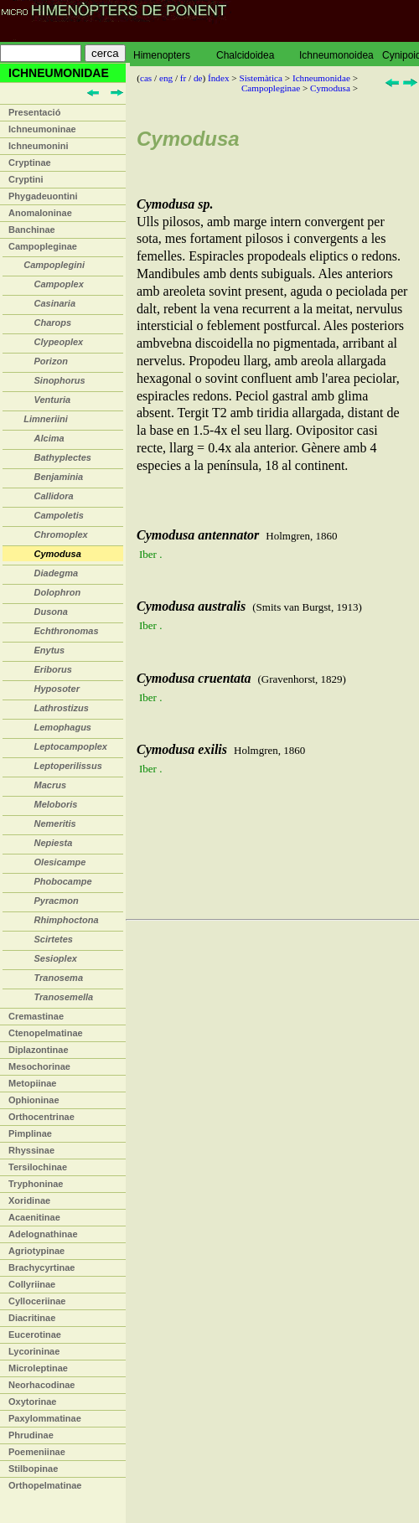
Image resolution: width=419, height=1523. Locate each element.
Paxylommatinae (44, 1418)
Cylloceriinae (36, 1301)
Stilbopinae (33, 1469)
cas (146, 78)
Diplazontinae (38, 1050)
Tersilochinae (37, 1167)
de (198, 78)
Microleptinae (38, 1368)
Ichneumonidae (321, 78)
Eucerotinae (34, 1334)
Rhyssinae (31, 1150)
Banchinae (31, 230)
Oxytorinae (32, 1402)
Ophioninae (33, 1100)
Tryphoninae (35, 1184)
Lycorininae (33, 1351)
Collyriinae (31, 1284)
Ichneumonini (38, 146)
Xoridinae (29, 1200)
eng (166, 78)
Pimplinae (30, 1133)
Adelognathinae (43, 1234)
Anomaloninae (40, 213)
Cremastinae (36, 1016)
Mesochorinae (39, 1066)
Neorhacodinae (41, 1385)
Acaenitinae (34, 1217)
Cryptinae (29, 162)
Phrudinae (31, 1435)
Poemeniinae (36, 1452)
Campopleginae (42, 246)
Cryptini (26, 179)
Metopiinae (32, 1083)
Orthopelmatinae (44, 1485)
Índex (218, 78)
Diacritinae (31, 1318)
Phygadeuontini (43, 196)
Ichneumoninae (42, 129)
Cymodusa (330, 88)
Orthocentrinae (41, 1117)
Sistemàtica (260, 78)
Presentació (34, 112)
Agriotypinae (36, 1251)
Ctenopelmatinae (45, 1033)
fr (183, 78)
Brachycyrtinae (41, 1267)
